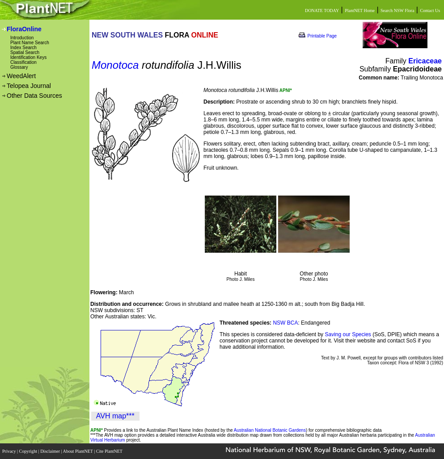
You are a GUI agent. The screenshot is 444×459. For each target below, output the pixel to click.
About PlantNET (78, 451)
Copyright (28, 451)
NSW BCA (285, 323)
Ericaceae (425, 61)
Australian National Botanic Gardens (270, 430)
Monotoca (115, 65)
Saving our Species (348, 334)
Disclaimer (50, 451)
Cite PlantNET (109, 451)
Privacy (9, 451)
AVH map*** (115, 416)
